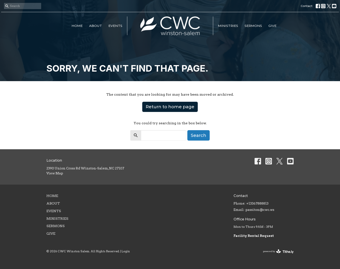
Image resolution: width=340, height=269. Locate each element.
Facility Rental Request (254, 236)
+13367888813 (257, 203)
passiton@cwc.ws (259, 210)
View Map (54, 173)
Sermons (253, 26)
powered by (278, 251)
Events (115, 26)
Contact (306, 6)
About (95, 26)
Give (272, 26)
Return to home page (170, 106)
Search (198, 135)
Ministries (228, 26)
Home (77, 26)
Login (125, 251)
